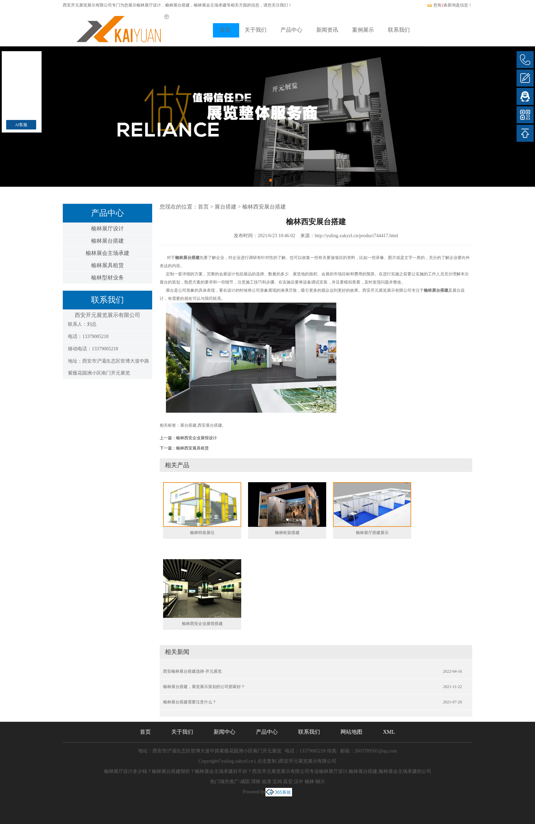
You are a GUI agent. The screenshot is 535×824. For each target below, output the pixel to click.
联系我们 (399, 30)
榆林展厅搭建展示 (372, 532)
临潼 (266, 781)
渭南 (255, 781)
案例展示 (363, 30)
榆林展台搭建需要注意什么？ (189, 702)
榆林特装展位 (202, 532)
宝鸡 (277, 781)
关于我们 (255, 30)
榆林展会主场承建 (107, 253)
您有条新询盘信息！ (449, 5)
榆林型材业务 (107, 277)
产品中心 (291, 30)
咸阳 (245, 781)
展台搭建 (225, 207)
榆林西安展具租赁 (192, 448)
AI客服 (21, 124)
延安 (288, 781)
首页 (225, 30)
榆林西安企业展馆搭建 (202, 623)
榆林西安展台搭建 (264, 207)
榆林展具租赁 (107, 265)
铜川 (320, 781)
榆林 (309, 781)
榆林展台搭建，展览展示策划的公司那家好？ (204, 686)
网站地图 (351, 732)
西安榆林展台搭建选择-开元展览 (192, 671)
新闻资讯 (327, 30)
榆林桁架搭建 (287, 532)
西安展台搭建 (210, 425)
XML (389, 732)
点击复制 (266, 761)
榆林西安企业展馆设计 (196, 438)
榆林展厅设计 (148, 5)
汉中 (298, 781)
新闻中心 (224, 732)
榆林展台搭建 (107, 241)
